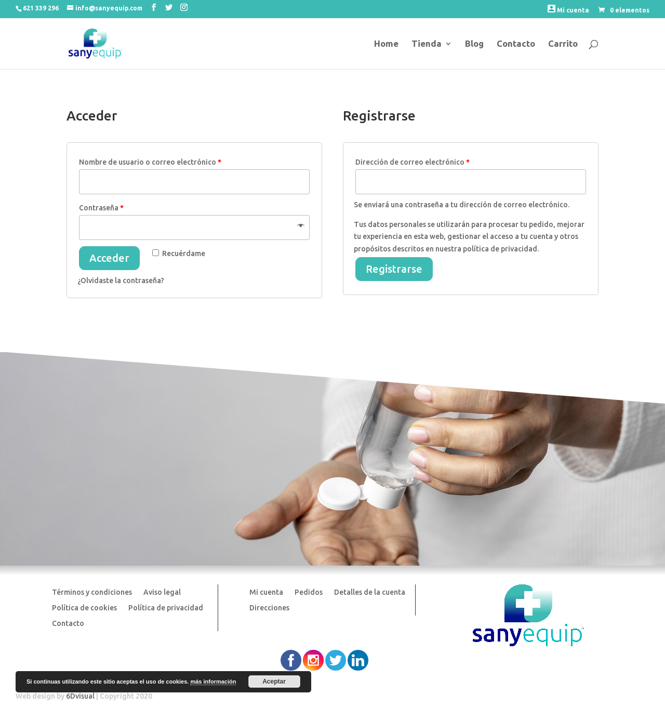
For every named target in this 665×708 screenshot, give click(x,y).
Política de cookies (84, 608)
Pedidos (309, 592)
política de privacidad (500, 249)
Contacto (516, 44)
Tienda (426, 44)
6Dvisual (80, 696)
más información (213, 681)
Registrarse (394, 269)
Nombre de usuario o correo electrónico (150, 162)
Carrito (563, 44)
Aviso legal (162, 592)
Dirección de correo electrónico (412, 162)
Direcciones (269, 608)
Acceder (109, 258)
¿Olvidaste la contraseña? (120, 280)
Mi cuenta (568, 9)
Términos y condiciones (92, 592)
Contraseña (101, 208)
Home (386, 44)
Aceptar (274, 681)
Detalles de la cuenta (369, 592)
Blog (474, 44)
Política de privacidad (165, 608)
